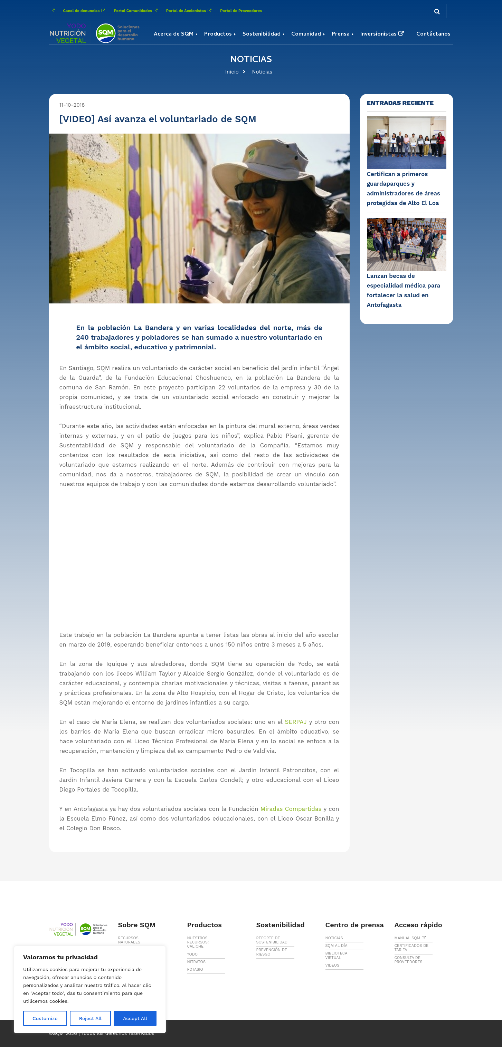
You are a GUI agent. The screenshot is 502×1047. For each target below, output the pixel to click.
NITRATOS (196, 962)
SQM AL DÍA (336, 945)
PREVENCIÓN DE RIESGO (271, 952)
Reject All (90, 1018)
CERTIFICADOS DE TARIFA (412, 947)
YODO (192, 954)
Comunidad (306, 34)
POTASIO (195, 969)
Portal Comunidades (136, 11)
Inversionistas (383, 34)
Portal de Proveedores (241, 11)
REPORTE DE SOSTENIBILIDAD (272, 940)
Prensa (341, 34)
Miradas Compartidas (291, 808)
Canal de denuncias (85, 11)
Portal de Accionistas (189, 11)
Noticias (262, 72)
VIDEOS (332, 965)
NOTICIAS (334, 938)
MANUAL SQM (411, 938)
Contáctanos (433, 34)
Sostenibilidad (262, 34)
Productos (218, 34)
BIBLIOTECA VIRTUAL (336, 955)
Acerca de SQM (173, 34)
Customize (45, 1018)
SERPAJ (296, 721)
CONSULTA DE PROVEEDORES (409, 960)
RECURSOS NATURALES (129, 940)
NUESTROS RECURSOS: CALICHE (198, 942)
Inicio (232, 72)
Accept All (135, 1018)
